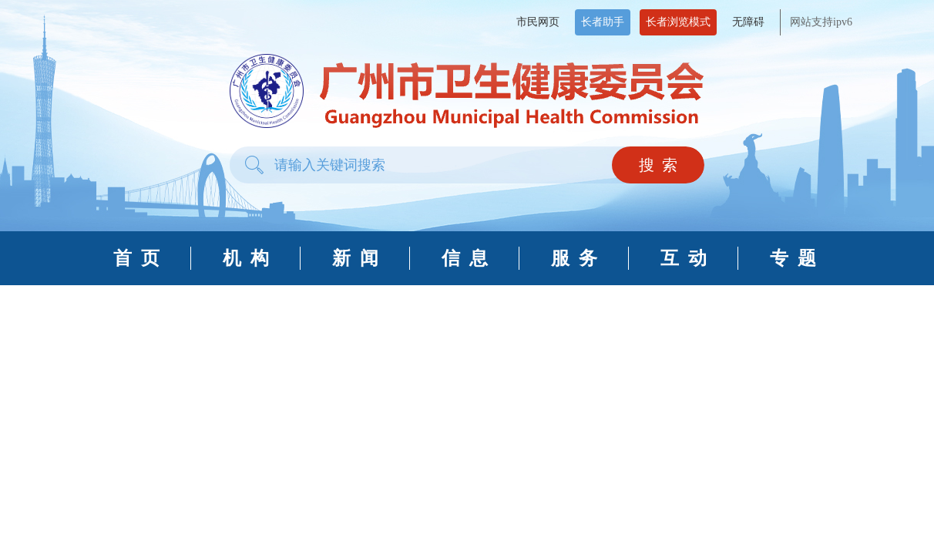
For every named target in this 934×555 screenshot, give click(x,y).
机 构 (246, 258)
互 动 (683, 258)
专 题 (793, 258)
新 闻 (355, 258)
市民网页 (537, 22)
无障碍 (748, 22)
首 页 (136, 258)
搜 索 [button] (658, 164)
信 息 (465, 258)
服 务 (574, 258)
